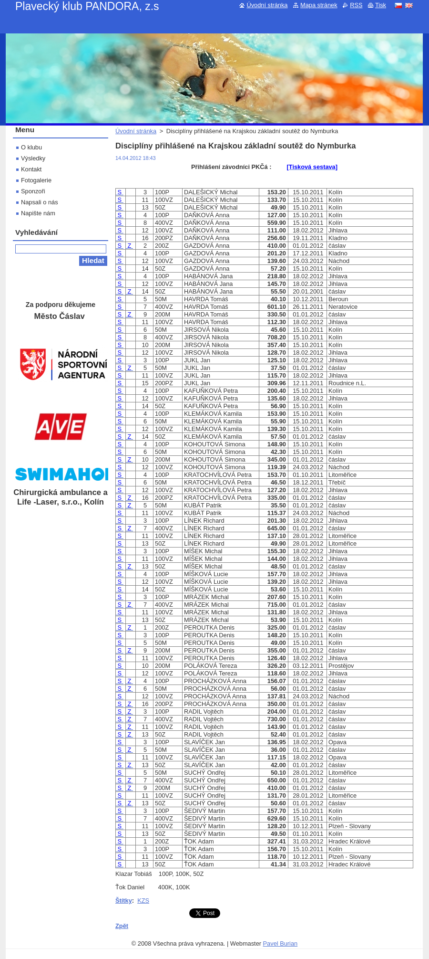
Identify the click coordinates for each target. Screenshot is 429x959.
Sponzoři (33, 191)
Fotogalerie (36, 180)
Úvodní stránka (135, 131)
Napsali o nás (39, 202)
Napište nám (38, 213)
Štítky (123, 900)
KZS (143, 900)
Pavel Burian (280, 943)
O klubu (31, 147)
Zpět (121, 925)
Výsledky (33, 158)
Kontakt (31, 169)
